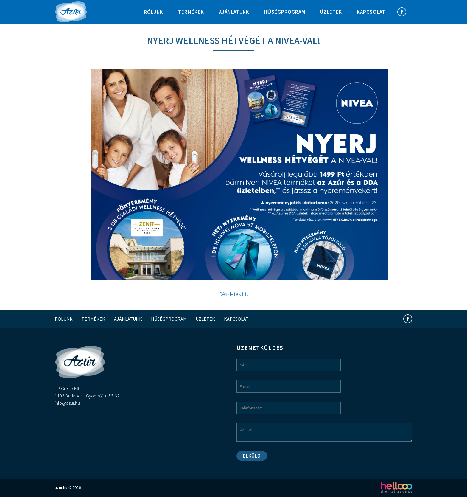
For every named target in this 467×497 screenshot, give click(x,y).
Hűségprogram (284, 12)
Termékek (191, 12)
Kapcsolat (371, 12)
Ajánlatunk (234, 12)
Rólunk (153, 12)
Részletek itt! (233, 294)
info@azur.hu (67, 403)
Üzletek (331, 12)
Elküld (252, 455)
